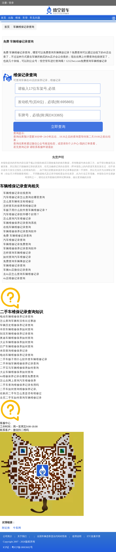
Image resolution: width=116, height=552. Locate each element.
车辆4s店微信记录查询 (17, 269)
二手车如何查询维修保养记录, (18, 389)
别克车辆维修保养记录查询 (16, 333)
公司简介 (7, 536)
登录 (11, 2)
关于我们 (22, 536)
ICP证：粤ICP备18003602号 (18, 547)
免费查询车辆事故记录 (17, 261)
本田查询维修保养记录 (14, 350)
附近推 (6, 527)
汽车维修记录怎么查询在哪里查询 (24, 197)
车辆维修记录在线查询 (17, 193)
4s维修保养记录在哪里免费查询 (19, 376)
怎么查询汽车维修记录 (17, 218)
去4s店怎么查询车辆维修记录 (21, 274)
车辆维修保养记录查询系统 (20, 222)
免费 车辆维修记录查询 (17, 235)
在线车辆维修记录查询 (17, 227)
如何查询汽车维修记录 (17, 257)
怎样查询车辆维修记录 (17, 252)
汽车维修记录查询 (14, 239)
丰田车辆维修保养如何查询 (16, 329)
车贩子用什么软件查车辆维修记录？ (25, 210)
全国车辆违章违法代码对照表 (52, 536)
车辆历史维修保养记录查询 (16, 325)
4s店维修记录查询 (14, 278)
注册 (4, 2)
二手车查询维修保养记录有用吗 (19, 384)
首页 (3, 17)
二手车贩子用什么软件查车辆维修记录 (23, 359)
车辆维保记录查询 (23, 26)
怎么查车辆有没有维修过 (18, 201)
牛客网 (17, 527)
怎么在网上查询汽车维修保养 (18, 380)
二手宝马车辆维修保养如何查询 (19, 367)
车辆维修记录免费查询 (17, 244)
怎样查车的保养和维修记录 (20, 205)
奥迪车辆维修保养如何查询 (16, 337)
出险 (10, 17)
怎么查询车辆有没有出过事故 (18, 320)
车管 (25, 17)
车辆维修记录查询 (14, 265)
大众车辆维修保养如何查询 (16, 342)
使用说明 (76, 536)
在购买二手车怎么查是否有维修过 (21, 393)
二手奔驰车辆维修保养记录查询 (19, 363)
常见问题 (35, 17)
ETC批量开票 (93, 536)
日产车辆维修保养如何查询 (16, 346)
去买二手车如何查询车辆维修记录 (21, 397)
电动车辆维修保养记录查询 (16, 316)
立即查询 (58, 127)
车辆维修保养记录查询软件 (20, 231)
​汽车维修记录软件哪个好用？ (21, 214)
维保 (18, 17)
